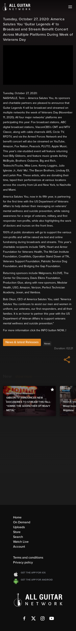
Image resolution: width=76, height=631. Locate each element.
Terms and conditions (28, 558)
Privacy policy (23, 562)
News (47, 343)
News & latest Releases (22, 342)
